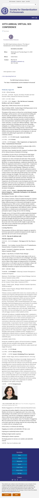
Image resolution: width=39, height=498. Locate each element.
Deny (16, 494)
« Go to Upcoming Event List (9, 76)
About (19, 458)
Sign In (23, 1)
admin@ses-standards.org (17, 61)
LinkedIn (15, 480)
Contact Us (18, 1)
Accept (7, 494)
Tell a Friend (5, 31)
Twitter (12, 480)
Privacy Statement (10, 491)
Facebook (17, 480)
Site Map (19, 473)
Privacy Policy (19, 470)
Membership (19, 461)
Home (19, 455)
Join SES (28, 1)
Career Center (19, 467)
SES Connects (12, 1)
